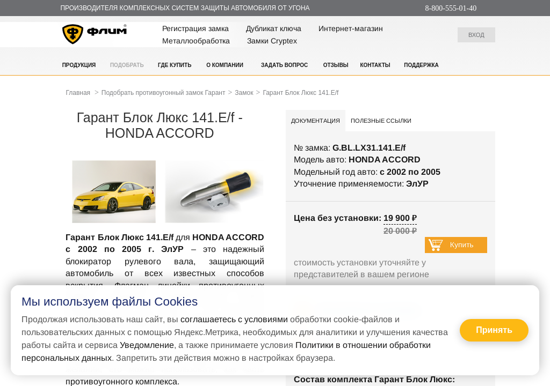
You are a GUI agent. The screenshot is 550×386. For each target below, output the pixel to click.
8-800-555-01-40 (451, 8)
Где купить (174, 65)
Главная (78, 92)
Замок (244, 92)
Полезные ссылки (381, 120)
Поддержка (421, 65)
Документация (315, 120)
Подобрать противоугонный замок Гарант (164, 92)
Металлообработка (196, 40)
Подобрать (127, 65)
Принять (494, 330)
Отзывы (336, 65)
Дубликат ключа (273, 28)
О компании (224, 65)
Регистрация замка (195, 28)
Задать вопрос (284, 65)
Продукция (79, 65)
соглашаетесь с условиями (234, 319)
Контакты (375, 65)
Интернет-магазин (351, 28)
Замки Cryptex (272, 40)
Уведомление (147, 345)
